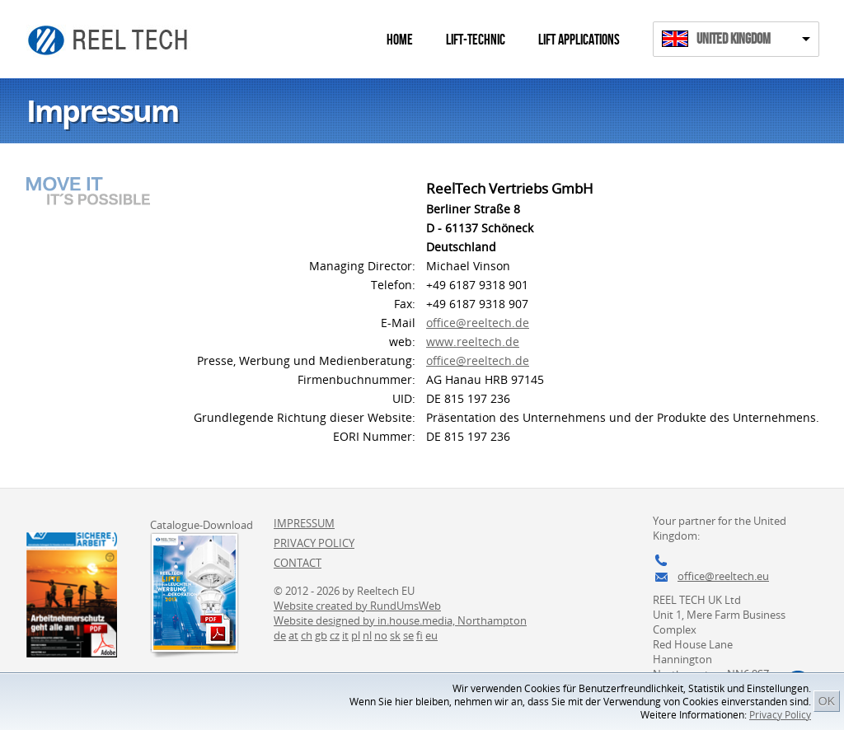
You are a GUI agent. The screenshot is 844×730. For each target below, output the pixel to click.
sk (395, 635)
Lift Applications (579, 40)
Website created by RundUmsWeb (357, 605)
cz (335, 635)
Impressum (304, 523)
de (280, 635)
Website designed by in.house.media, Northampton (400, 620)
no (380, 635)
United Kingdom (733, 39)
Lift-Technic (475, 40)
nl (367, 635)
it (345, 635)
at (293, 635)
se (408, 635)
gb (321, 635)
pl (355, 635)
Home (400, 40)
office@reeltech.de (477, 322)
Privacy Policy (780, 715)
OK (826, 701)
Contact (297, 562)
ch (306, 635)
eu (431, 635)
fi (419, 635)
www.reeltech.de (472, 341)
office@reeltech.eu (723, 576)
